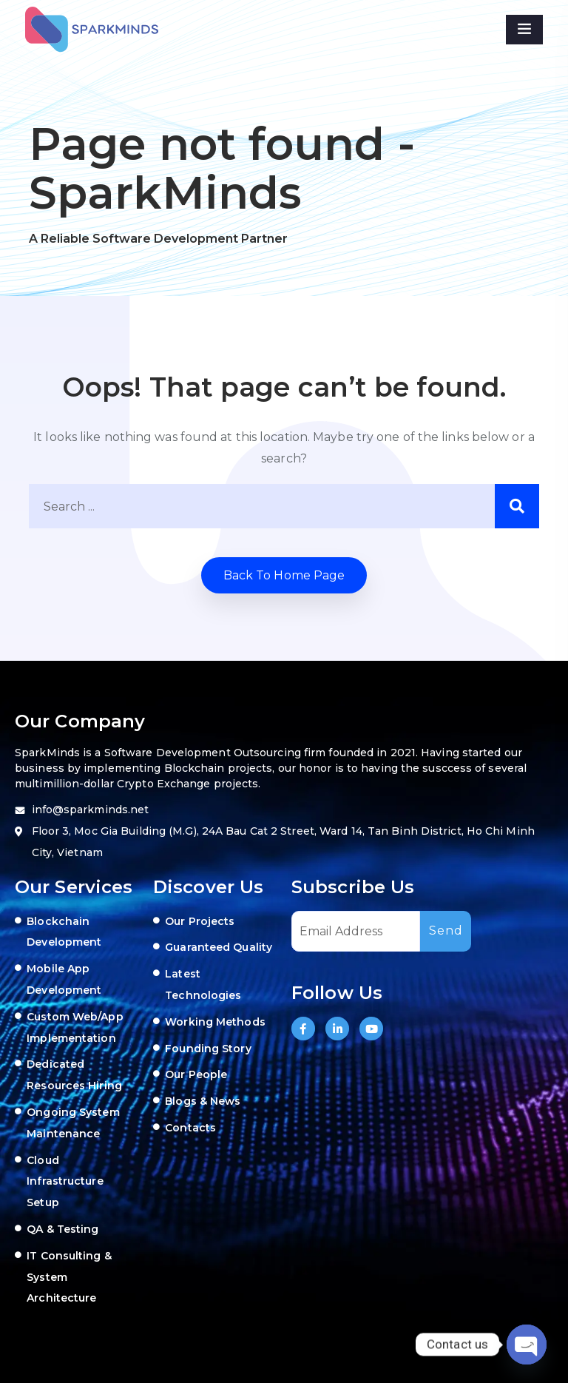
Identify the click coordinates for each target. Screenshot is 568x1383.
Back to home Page (284, 575)
